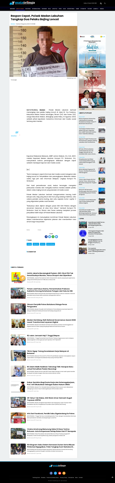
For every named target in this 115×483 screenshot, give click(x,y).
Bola (49, 8)
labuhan (36, 244)
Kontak (81, 477)
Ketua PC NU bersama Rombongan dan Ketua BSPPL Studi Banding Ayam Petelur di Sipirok (88, 192)
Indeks (102, 8)
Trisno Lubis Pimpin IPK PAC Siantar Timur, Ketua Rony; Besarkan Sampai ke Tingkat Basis (87, 182)
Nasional (28, 8)
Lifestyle (54, 8)
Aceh (64, 8)
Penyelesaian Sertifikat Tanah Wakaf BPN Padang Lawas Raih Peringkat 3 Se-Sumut (87, 161)
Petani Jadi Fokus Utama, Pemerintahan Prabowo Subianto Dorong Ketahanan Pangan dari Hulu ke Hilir (50, 290)
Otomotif (83, 8)
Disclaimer (71, 477)
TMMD (77, 8)
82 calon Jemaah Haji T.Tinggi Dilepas (43, 335)
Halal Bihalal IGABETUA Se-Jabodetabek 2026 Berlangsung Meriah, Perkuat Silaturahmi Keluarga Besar (88, 212)
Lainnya (95, 8)
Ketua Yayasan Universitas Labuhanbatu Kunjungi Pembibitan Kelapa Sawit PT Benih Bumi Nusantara (87, 121)
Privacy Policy (63, 477)
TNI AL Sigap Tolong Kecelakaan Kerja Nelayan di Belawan (48, 352)
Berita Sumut (20, 8)
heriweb (65, 480)
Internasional (36, 8)
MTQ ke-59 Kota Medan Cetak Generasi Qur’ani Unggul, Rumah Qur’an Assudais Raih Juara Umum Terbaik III (87, 152)
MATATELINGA (32, 110)
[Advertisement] (43, 96)
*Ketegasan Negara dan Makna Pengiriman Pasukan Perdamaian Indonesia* (96, 233)
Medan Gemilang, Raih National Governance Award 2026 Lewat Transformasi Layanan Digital (51, 321)
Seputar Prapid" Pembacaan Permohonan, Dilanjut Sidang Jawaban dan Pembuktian (88, 140)
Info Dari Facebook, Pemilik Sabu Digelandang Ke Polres (50, 413)
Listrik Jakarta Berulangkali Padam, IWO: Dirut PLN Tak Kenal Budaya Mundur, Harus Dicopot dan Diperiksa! (50, 274)
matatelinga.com (56, 480)
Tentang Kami (36, 477)
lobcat (43, 244)
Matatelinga (50, 244)
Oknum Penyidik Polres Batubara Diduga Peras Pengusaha (47, 305)
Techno (89, 8)
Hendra (13, 24)
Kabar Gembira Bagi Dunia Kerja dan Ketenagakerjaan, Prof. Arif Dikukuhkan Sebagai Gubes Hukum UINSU (51, 383)
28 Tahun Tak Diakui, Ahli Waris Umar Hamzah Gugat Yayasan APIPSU (49, 399)
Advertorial (70, 8)
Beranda (12, 8)
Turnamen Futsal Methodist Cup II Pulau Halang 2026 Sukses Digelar (87, 201)
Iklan (76, 477)
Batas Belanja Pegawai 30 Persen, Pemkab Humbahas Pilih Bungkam (87, 170)
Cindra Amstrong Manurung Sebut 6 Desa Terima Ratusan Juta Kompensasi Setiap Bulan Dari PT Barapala (51, 430)
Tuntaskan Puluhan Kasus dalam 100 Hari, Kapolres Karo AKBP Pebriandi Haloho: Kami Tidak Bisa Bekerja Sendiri (87, 132)
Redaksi (43, 477)
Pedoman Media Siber (53, 477)
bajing (29, 244)
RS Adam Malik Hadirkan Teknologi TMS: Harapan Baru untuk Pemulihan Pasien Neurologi (50, 368)
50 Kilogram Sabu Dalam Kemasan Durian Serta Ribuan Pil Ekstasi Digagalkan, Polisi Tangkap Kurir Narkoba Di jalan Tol (51, 447)
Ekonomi (44, 8)
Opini (60, 8)
